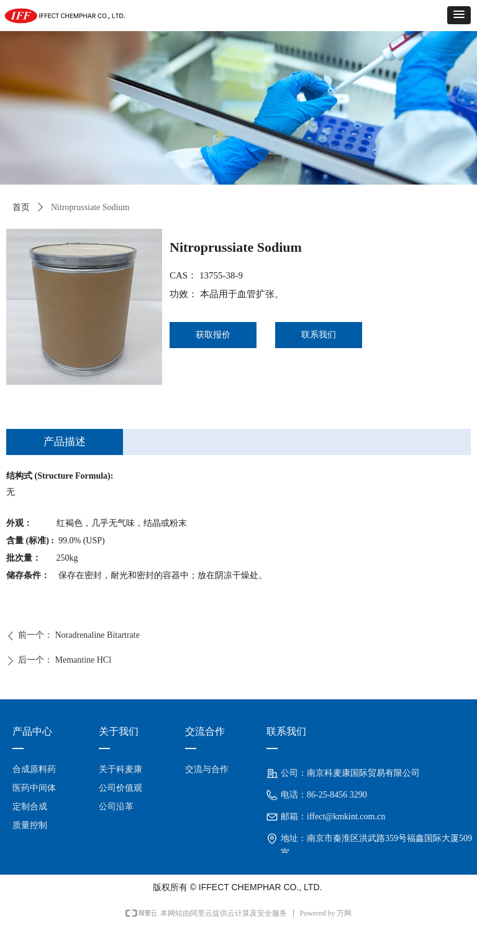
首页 (21, 207)
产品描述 (64, 442)
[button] (459, 15)
